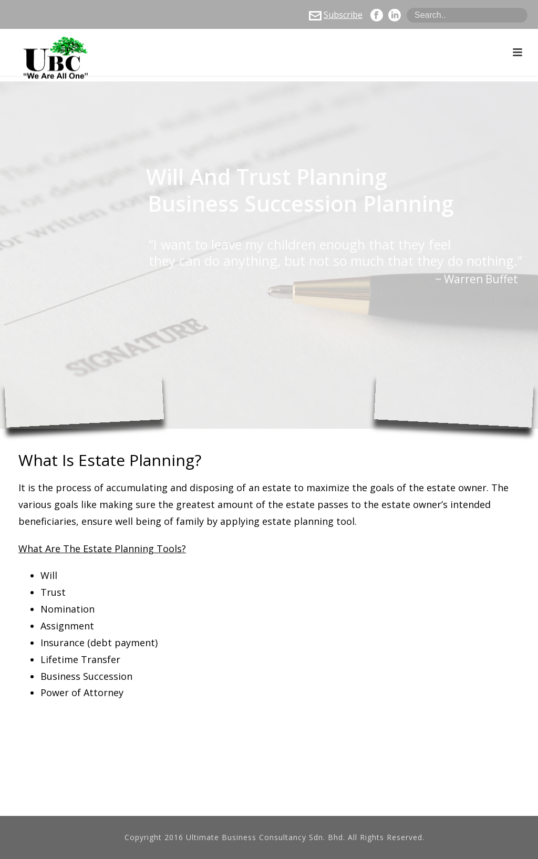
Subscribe (336, 14)
